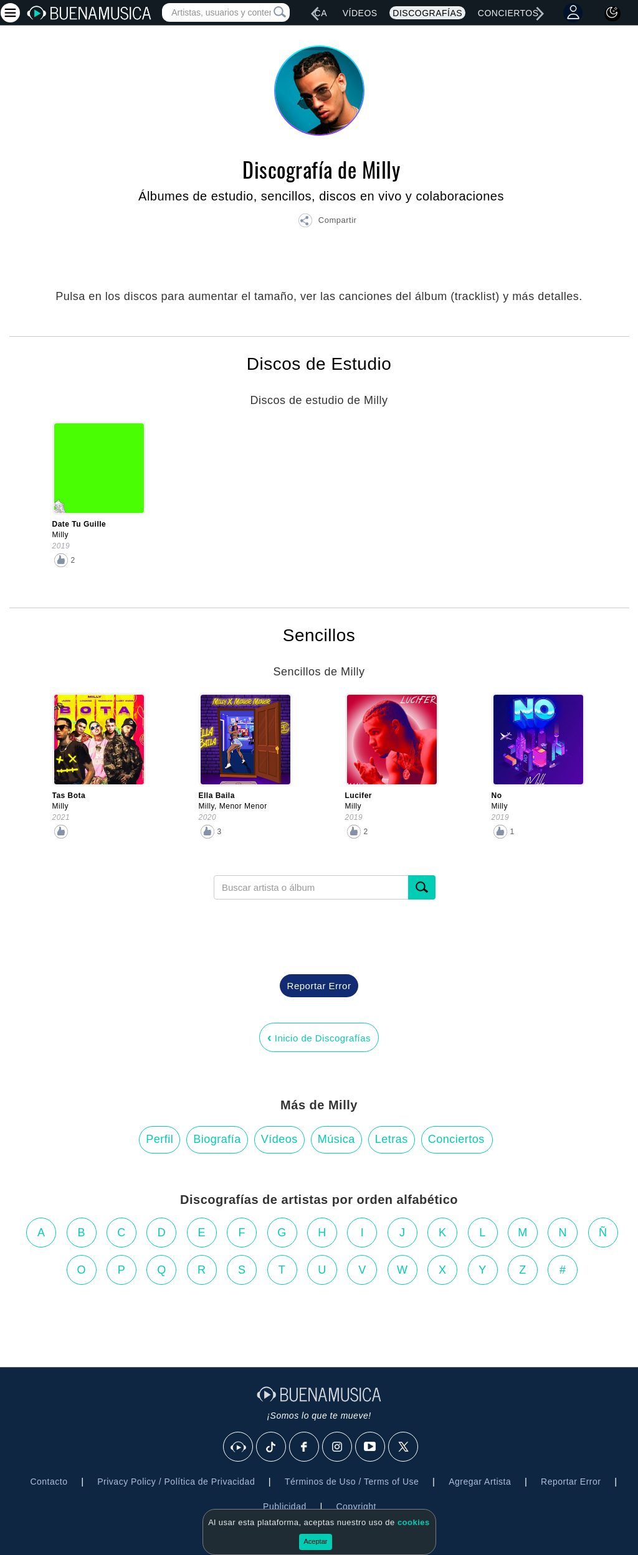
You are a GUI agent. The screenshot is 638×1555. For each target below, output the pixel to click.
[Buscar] (422, 887)
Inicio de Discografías (319, 1037)
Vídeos (360, 13)
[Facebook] (305, 1447)
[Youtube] (371, 1447)
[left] (314, 13)
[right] (540, 13)
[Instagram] (338, 1447)
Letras (391, 1139)
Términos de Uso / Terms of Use (352, 1482)
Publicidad (285, 1506)
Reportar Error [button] (319, 985)
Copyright (356, 1506)
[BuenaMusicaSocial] (239, 1447)
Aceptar (316, 1541)
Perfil (159, 1139)
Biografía (217, 1139)
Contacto (48, 1482)
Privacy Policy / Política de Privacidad (176, 1482)
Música (336, 1139)
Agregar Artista (480, 1482)
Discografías (427, 13)
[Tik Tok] (272, 1447)
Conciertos (508, 13)
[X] (404, 1447)
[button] (327, 222)
